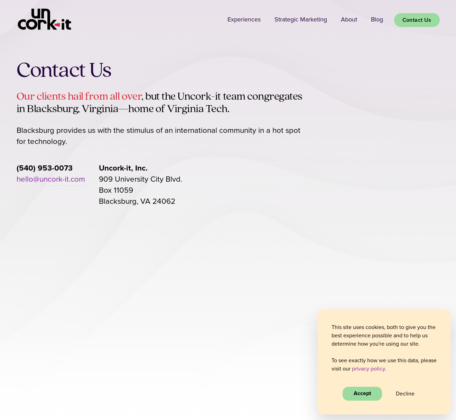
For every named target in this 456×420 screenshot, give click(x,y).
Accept (362, 393)
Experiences (244, 20)
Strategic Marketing (300, 20)
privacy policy (368, 368)
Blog (377, 20)
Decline (405, 393)
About (349, 20)
